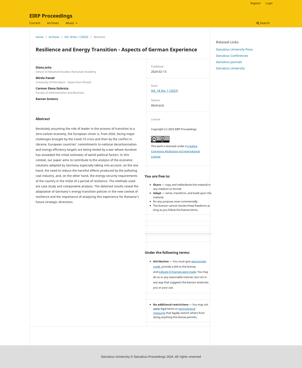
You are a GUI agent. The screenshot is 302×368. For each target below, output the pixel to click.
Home (39, 37)
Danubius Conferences (232, 56)
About (70, 23)
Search (263, 23)
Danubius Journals (229, 62)
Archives (53, 23)
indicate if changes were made (177, 272)
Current (34, 23)
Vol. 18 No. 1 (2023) (76, 37)
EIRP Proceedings (50, 15)
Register (255, 3)
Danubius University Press (234, 49)
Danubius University (230, 68)
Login (269, 3)
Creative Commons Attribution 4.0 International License (175, 151)
